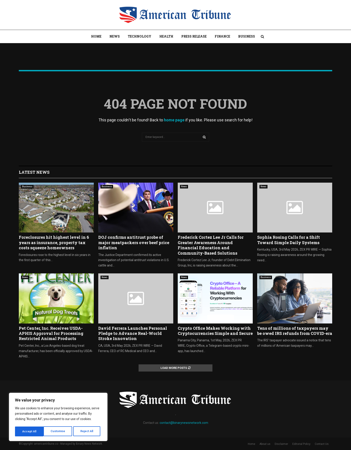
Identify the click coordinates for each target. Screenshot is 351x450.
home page (174, 120)
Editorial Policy (301, 444)
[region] (58, 417)
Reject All (59, 431)
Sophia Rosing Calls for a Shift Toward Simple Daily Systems (288, 240)
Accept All (87, 431)
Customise (29, 431)
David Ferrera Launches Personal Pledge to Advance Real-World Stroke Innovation (132, 333)
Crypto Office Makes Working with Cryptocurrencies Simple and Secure (215, 330)
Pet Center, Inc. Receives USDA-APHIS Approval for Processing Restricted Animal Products (51, 333)
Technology (139, 36)
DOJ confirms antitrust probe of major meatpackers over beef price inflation (133, 242)
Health (166, 36)
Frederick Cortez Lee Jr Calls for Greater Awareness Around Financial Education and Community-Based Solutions (211, 245)
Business (246, 36)
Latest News (34, 172)
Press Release (194, 36)
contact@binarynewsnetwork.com (184, 423)
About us (264, 444)
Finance (222, 36)
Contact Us (322, 444)
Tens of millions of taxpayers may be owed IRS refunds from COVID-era (294, 330)
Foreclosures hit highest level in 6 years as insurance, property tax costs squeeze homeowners (54, 242)
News (114, 36)
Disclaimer (281, 444)
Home (96, 36)
